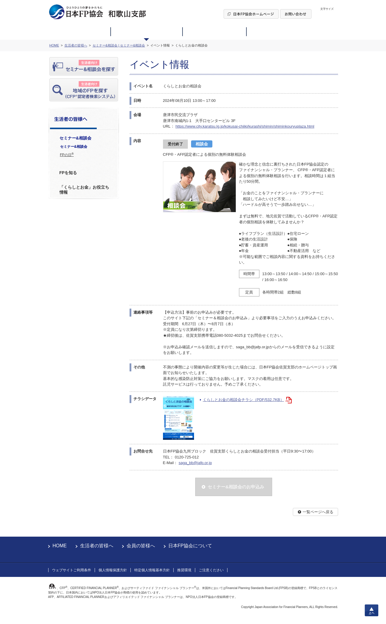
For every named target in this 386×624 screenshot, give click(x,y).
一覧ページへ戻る (318, 512)
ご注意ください (211, 570)
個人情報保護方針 (112, 570)
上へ (371, 610)
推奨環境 (184, 570)
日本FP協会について (190, 545)
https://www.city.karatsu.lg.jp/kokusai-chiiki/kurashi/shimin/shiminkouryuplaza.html (244, 126)
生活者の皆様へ (96, 545)
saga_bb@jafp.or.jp (195, 463)
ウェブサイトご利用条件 (71, 570)
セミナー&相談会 (74, 147)
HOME (60, 545)
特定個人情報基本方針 (152, 570)
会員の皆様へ (141, 545)
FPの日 (67, 154)
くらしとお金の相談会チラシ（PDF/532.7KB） (243, 399)
